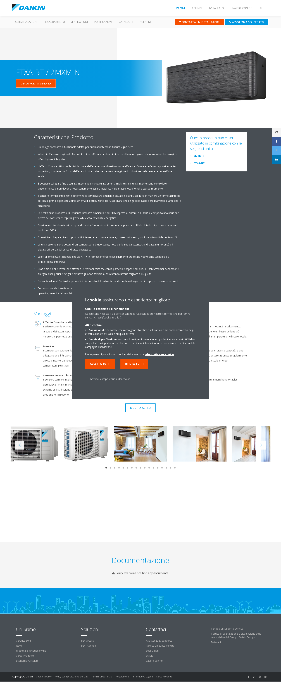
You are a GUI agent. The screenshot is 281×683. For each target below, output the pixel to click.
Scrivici (150, 655)
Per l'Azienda (88, 645)
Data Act (216, 642)
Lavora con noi (154, 660)
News (19, 645)
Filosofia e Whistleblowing (31, 650)
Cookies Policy (44, 676)
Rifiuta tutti (134, 363)
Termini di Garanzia (102, 676)
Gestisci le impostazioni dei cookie (110, 379)
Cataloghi (126, 21)
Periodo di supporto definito (227, 628)
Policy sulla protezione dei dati (71, 676)
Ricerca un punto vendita (160, 645)
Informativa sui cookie (159, 354)
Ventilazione (80, 21)
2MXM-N (199, 156)
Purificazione (103, 21)
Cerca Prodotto (25, 655)
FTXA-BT (199, 163)
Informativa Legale (143, 676)
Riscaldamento (54, 21)
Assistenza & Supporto (159, 640)
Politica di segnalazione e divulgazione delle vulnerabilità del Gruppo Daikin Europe (236, 635)
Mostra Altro (140, 408)
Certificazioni (23, 640)
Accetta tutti (100, 363)
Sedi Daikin (152, 650)
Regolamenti (122, 676)
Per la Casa (87, 640)
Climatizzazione (26, 21)
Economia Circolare (27, 660)
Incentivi (145, 21)
